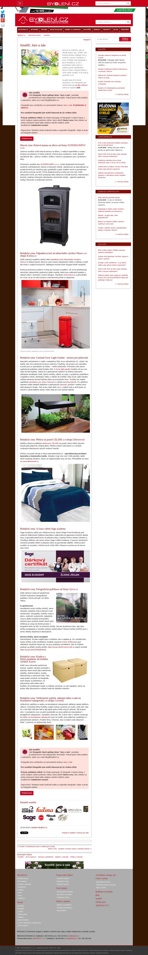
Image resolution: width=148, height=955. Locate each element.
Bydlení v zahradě (61, 857)
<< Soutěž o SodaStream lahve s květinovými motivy (36, 846)
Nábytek (21, 917)
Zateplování (22, 887)
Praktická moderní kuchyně (106, 885)
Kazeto (32, 661)
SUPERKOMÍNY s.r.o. (50, 164)
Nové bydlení (61, 888)
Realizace (21, 898)
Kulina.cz (31, 255)
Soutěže (21, 857)
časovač (63, 384)
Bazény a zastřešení (64, 905)
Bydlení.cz (21, 35)
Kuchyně (21, 906)
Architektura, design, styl (106, 875)
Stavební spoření (63, 884)
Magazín (102, 244)
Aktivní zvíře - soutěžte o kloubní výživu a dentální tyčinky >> (70, 849)
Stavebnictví (22, 875)
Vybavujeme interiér (103, 882)
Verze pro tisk (83, 833)
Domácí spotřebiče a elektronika (29, 923)
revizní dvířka (67, 642)
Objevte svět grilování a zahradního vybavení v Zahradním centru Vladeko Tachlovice (111, 175)
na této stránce (81, 85)
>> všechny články (121, 94)
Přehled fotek (27, 139)
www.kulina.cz (69, 275)
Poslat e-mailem (69, 833)
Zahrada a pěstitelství (45, 857)
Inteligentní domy (63, 897)
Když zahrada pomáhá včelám (109, 197)
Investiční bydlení (63, 878)
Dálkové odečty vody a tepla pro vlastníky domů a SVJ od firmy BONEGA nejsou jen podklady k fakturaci (113, 277)
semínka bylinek (69, 382)
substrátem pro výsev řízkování (42, 382)
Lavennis (59, 700)
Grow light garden (63, 369)
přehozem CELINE (50, 443)
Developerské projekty (65, 892)
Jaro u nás (67, 105)
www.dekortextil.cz (30, 461)
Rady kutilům (61, 910)
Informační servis (34, 35)
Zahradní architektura (64, 908)
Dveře (20, 893)
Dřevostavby (22, 881)
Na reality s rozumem (64, 894)
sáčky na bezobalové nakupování (37, 717)
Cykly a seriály (102, 878)
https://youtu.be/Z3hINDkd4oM (33, 650)
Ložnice (20, 911)
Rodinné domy (23, 878)
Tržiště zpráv (101, 902)
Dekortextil (79, 439)
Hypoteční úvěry (62, 881)
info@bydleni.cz (73, 936)
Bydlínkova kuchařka (104, 892)
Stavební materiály (24, 884)
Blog (97, 895)
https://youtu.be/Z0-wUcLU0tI (60, 647)
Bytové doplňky (23, 920)
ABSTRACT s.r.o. (39, 938)
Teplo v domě (101, 888)
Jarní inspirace (30, 857)
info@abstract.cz (71, 938)
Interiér (20, 902)
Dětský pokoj (22, 914)
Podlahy (20, 890)
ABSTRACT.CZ (102, 905)
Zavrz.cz (73, 589)
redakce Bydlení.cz (39, 827)
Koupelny (21, 909)
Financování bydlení (64, 875)
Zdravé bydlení (23, 925)
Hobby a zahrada (76, 857)
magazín (87, 39)
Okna (19, 895)
